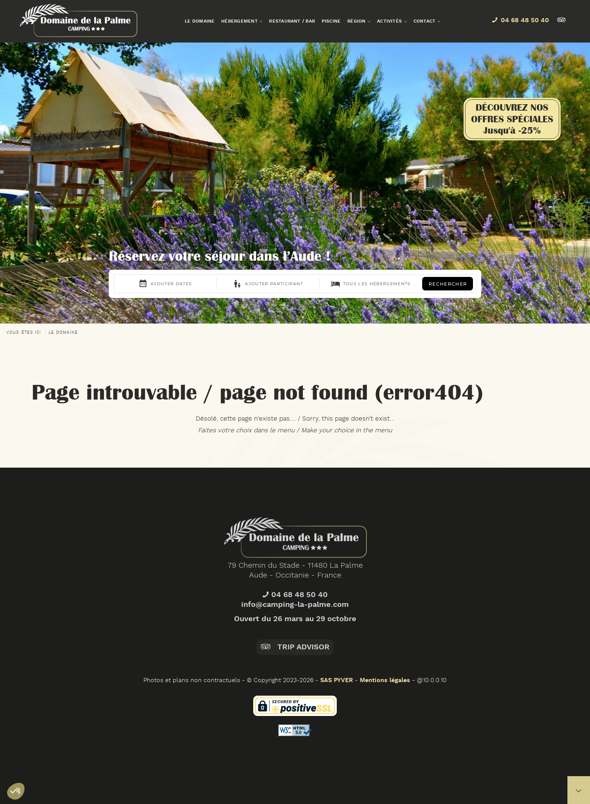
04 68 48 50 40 (295, 618)
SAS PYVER (336, 680)
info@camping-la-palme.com (295, 628)
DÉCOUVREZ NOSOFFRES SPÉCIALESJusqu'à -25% (512, 119)
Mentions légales (385, 680)
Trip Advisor (294, 671)
